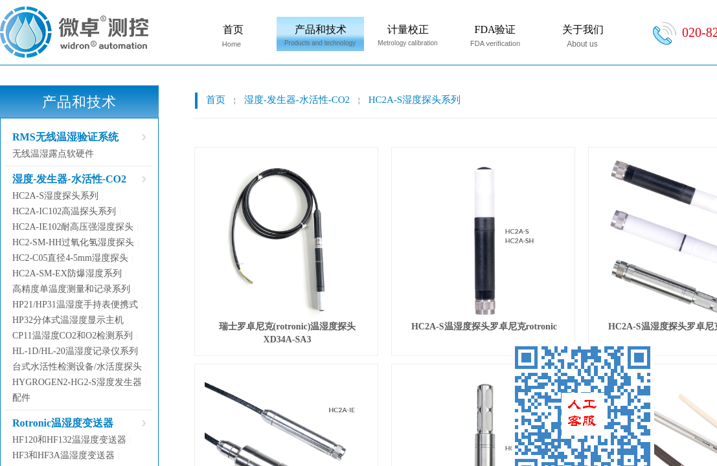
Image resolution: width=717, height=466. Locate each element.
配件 (21, 398)
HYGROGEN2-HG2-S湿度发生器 (77, 382)
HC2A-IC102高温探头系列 (64, 211)
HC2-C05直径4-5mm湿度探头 (70, 258)
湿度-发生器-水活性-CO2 (297, 99)
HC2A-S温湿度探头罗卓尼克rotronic (484, 326)
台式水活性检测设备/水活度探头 (77, 367)
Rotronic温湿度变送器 (62, 422)
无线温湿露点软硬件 (53, 154)
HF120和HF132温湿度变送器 (69, 440)
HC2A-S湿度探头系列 (415, 99)
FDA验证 (495, 29)
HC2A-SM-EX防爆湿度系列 (67, 273)
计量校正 (408, 29)
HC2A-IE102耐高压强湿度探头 (72, 227)
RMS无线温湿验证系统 (65, 136)
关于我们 (583, 29)
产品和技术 (321, 29)
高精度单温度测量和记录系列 (71, 289)
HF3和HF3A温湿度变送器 (63, 455)
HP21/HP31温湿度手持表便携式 (75, 304)
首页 (233, 29)
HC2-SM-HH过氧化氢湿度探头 (73, 242)
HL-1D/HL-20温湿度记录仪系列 (75, 351)
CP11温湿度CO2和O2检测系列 (72, 335)
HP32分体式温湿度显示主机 (68, 320)
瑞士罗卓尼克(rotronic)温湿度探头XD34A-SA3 (287, 333)
